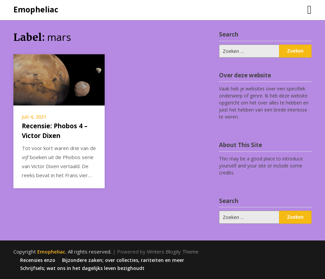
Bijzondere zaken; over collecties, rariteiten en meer (123, 260)
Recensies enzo (37, 260)
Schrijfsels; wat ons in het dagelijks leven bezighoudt (82, 268)
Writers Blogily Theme (173, 251)
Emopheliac (35, 9)
